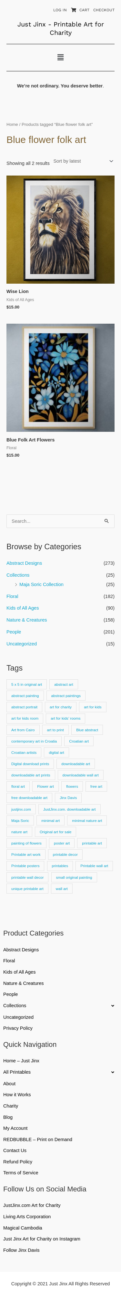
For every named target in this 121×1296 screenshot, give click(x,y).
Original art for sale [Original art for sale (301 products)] (55, 832)
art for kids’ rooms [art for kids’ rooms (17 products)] (65, 718)
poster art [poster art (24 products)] (62, 843)
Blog (8, 1117)
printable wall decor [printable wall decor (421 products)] (27, 877)
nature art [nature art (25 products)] (19, 832)
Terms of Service (20, 1172)
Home (12, 124)
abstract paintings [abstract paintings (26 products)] (66, 696)
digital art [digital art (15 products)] (56, 752)
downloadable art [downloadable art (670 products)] (75, 764)
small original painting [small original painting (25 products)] (74, 877)
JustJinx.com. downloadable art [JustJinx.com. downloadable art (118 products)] (69, 809)
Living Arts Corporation (27, 1216)
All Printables (60, 1072)
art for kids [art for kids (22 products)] (92, 707)
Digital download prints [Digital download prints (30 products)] (30, 764)
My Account (15, 1128)
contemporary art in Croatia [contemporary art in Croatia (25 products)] (34, 741)
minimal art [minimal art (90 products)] (50, 820)
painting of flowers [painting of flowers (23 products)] (26, 843)
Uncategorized (21, 643)
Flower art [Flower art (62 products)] (45, 786)
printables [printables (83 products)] (60, 866)
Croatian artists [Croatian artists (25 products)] (23, 752)
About (9, 1083)
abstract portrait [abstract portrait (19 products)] (24, 707)
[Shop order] (82, 161)
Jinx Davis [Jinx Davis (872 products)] (68, 797)
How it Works (17, 1094)
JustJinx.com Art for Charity (31, 1205)
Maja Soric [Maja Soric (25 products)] (20, 820)
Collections (17, 575)
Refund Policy (17, 1161)
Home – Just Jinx (21, 1060)
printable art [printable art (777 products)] (92, 843)
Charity (10, 1106)
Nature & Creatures (26, 620)
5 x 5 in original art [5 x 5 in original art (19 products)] (26, 684)
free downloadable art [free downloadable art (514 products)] (29, 797)
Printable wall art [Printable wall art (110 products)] (94, 866)
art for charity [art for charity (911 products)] (61, 707)
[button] (60, 57)
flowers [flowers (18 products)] (72, 786)
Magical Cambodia (22, 1227)
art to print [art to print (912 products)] (55, 730)
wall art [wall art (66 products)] (62, 888)
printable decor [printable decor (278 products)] (65, 854)
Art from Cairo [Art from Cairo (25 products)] (23, 730)
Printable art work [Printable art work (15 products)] (26, 854)
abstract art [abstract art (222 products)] (63, 684)
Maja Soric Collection (41, 584)
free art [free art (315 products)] (96, 786)
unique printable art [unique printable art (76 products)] (27, 888)
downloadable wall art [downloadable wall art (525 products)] (81, 775)
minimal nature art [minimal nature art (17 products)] (87, 820)
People (13, 631)
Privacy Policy (18, 1028)
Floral (12, 596)
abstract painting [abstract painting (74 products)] (25, 696)
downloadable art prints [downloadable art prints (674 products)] (30, 775)
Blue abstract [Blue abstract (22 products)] (87, 730)
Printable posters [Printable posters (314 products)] (25, 866)
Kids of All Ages (22, 608)
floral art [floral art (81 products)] (18, 786)
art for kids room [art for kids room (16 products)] (24, 718)
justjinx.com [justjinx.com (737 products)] (21, 809)
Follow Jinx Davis (21, 1250)
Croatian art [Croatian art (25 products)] (79, 741)
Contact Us (14, 1150)
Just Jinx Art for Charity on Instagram (41, 1238)
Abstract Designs (24, 563)
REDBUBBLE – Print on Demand (37, 1139)
